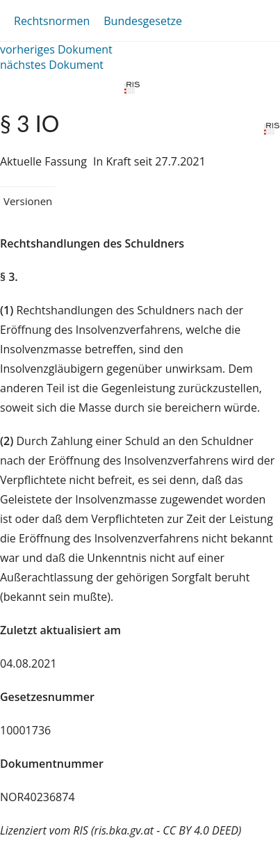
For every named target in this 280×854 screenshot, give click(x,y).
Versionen (27, 201)
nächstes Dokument (52, 64)
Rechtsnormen (52, 21)
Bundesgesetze (143, 21)
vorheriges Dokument (56, 49)
